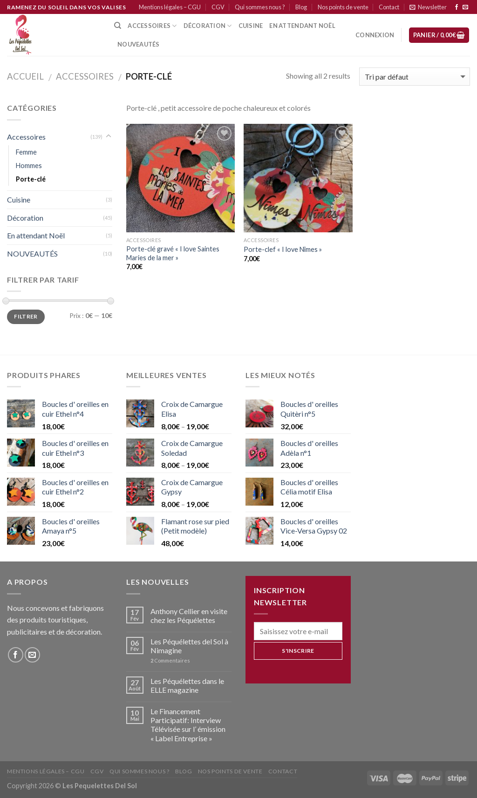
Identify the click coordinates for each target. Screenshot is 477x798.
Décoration (25, 217)
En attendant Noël (302, 25)
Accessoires (152, 25)
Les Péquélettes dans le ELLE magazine (187, 685)
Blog (301, 7)
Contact (389, 7)
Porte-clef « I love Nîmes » (283, 249)
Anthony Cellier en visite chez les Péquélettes (188, 615)
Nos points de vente (343, 7)
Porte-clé (31, 179)
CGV (218, 7)
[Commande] (414, 77)
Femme (26, 152)
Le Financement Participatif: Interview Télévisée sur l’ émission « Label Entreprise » (187, 725)
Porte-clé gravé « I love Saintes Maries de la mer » (172, 253)
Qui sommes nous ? (260, 7)
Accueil (25, 76)
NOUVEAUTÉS (32, 253)
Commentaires (170, 660)
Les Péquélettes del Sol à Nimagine (189, 646)
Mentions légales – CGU (170, 7)
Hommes (29, 165)
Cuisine (18, 199)
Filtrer (26, 316)
